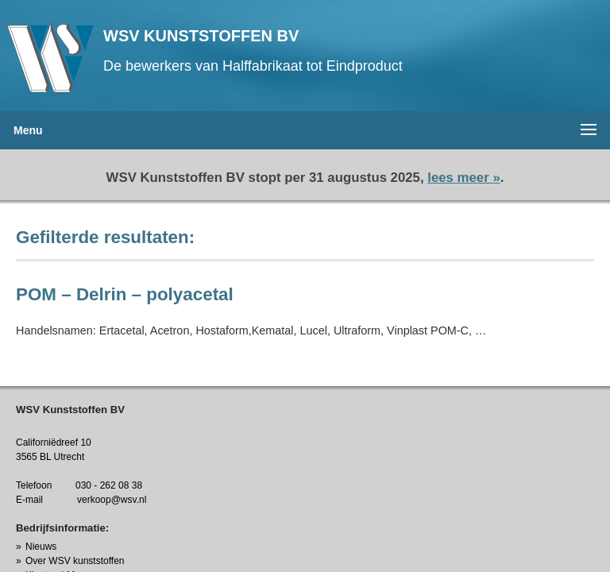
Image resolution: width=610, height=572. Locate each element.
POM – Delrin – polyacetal (125, 294)
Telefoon (34, 485)
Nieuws (40, 546)
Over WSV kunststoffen (75, 560)
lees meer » (463, 177)
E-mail (29, 499)
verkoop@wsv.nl (111, 499)
